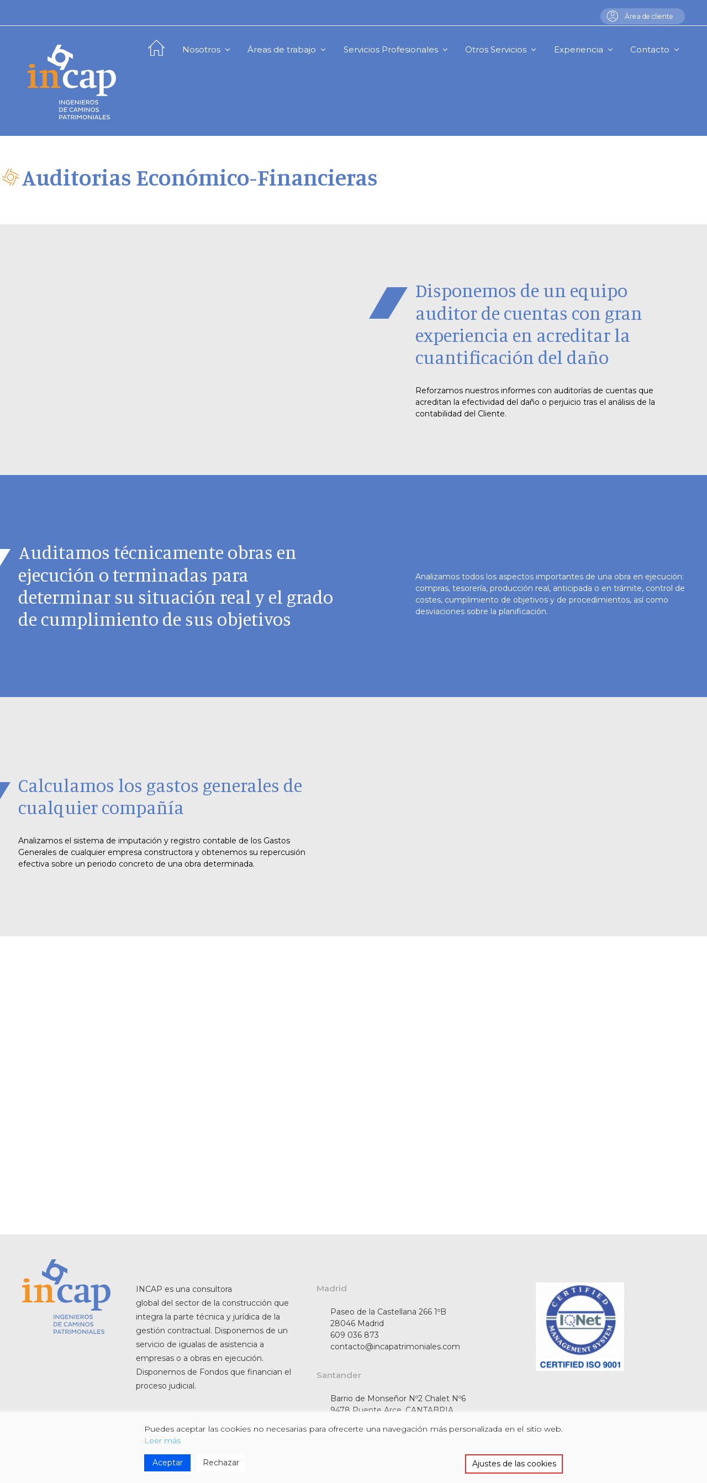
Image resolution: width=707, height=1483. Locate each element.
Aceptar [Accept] (167, 1463)
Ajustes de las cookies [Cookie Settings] (514, 1464)
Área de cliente (645, 16)
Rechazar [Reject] (221, 1463)
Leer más (162, 1440)
